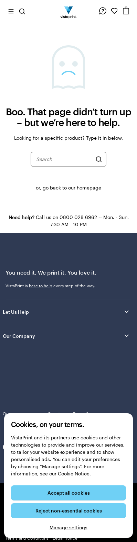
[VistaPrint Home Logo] (68, 10)
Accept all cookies (69, 493)
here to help (40, 285)
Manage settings (68, 527)
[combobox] (64, 159)
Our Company (66, 335)
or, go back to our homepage (68, 188)
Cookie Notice (73, 473)
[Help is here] (102, 11)
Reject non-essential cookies (68, 511)
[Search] (99, 159)
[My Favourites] (114, 11)
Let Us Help (66, 311)
